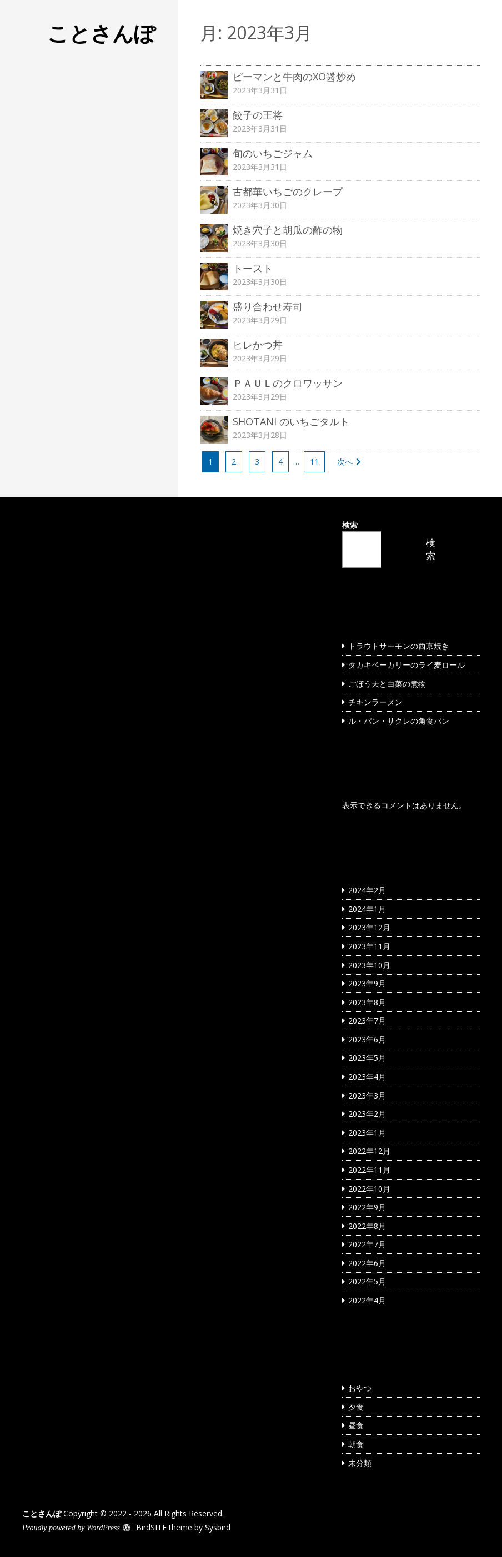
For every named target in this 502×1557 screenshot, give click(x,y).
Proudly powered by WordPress (71, 1528)
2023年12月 (369, 927)
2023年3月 (367, 1095)
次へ (345, 461)
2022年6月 (367, 1263)
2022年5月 (367, 1281)
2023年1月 (367, 1132)
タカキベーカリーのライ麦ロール (406, 664)
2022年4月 (367, 1300)
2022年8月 (367, 1226)
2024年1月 (367, 909)
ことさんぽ (101, 32)
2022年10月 (369, 1188)
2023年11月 (369, 946)
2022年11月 (369, 1170)
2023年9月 (367, 983)
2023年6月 (367, 1039)
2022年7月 (367, 1244)
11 (314, 461)
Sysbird (217, 1527)
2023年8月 (367, 1002)
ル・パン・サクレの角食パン (398, 720)
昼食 (356, 1425)
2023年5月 (367, 1057)
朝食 (356, 1444)
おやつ (360, 1388)
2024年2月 (367, 890)
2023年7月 (367, 1020)
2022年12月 (369, 1151)
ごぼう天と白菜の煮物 (387, 683)
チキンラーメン (375, 702)
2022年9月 (367, 1207)
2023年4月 (367, 1076)
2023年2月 (367, 1113)
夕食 (356, 1407)
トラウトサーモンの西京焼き (398, 646)
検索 (350, 525)
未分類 (360, 1463)
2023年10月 (369, 965)
